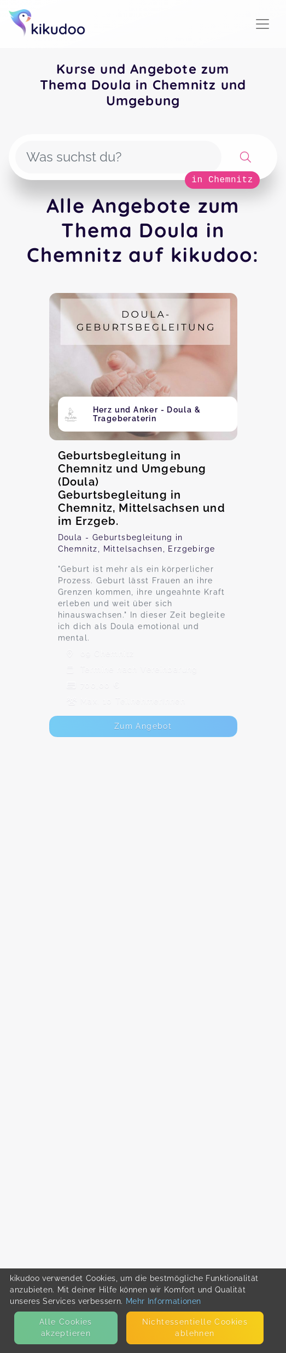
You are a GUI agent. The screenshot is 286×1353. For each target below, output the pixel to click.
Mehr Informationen (164, 1301)
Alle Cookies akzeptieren (65, 1328)
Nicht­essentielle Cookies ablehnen (195, 1328)
